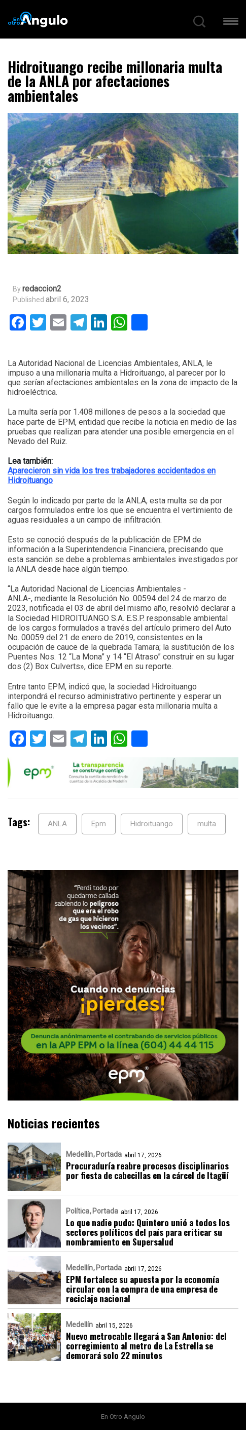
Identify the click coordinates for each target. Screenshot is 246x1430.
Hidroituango (151, 823)
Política (77, 1211)
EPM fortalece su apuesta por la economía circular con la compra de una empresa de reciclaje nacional (142, 1288)
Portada (109, 1154)
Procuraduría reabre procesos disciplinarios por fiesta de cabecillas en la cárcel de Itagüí (147, 1170)
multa (206, 823)
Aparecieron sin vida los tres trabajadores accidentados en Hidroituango (112, 475)
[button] (230, 23)
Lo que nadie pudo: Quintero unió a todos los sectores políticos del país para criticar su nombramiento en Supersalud (148, 1232)
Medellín (79, 1154)
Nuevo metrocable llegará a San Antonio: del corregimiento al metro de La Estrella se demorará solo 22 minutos (146, 1345)
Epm (98, 823)
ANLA (57, 823)
